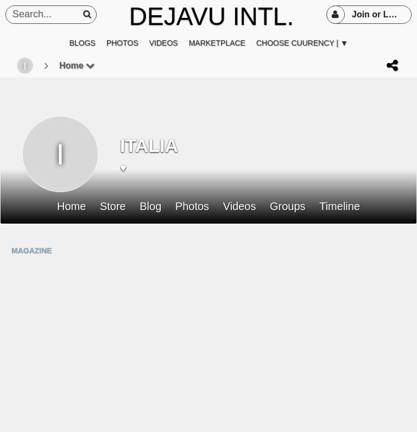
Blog (150, 206)
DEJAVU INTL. (211, 16)
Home (76, 65)
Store (113, 206)
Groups (288, 206)
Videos (239, 206)
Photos (192, 206)
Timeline (339, 206)
